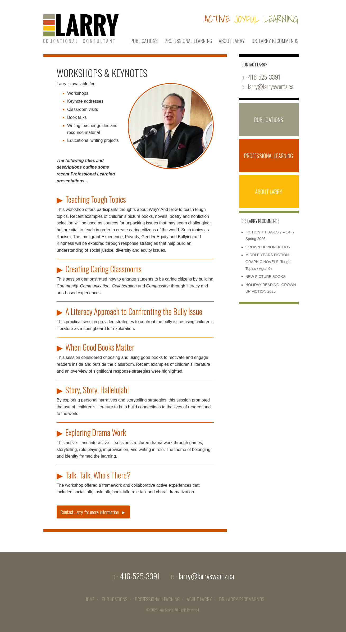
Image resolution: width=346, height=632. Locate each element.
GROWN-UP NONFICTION (267, 247)
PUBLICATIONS (144, 40)
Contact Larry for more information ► (93, 512)
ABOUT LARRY (232, 40)
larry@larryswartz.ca (270, 86)
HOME (89, 599)
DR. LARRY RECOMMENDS (275, 40)
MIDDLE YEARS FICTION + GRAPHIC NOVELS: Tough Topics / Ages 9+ (268, 261)
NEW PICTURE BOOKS (265, 276)
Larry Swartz (165, 609)
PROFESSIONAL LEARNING (188, 40)
